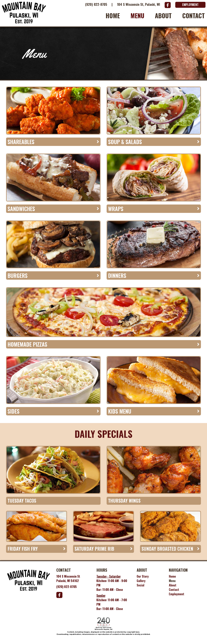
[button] (168, 5)
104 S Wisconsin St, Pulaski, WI (138, 4)
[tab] (53, 142)
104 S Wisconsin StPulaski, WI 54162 (68, 578)
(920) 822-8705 (96, 4)
